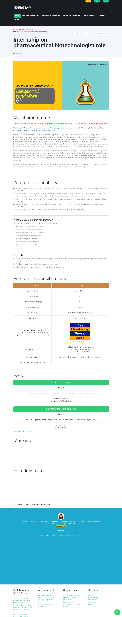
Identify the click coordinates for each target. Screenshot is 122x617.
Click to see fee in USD (61, 425)
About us (91, 552)
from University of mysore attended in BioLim (61, 533)
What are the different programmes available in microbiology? (21, 557)
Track (105, 1)
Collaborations (93, 554)
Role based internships (71, 16)
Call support (67, 556)
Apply (97, 1)
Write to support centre (71, 552)
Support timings (68, 558)
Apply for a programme (46, 554)
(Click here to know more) (80, 342)
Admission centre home (46, 552)
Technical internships (30, 16)
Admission (101, 16)
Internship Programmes (102, 33)
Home (17, 16)
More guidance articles (20, 580)
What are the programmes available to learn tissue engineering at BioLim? (22, 568)
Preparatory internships (51, 16)
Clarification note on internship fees (23, 431)
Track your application (45, 556)
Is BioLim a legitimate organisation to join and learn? (21, 575)
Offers (40, 558)
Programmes (87, 33)
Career (90, 561)
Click (78, 393)
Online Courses (88, 16)
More (17, 20)
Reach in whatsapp (69, 554)
